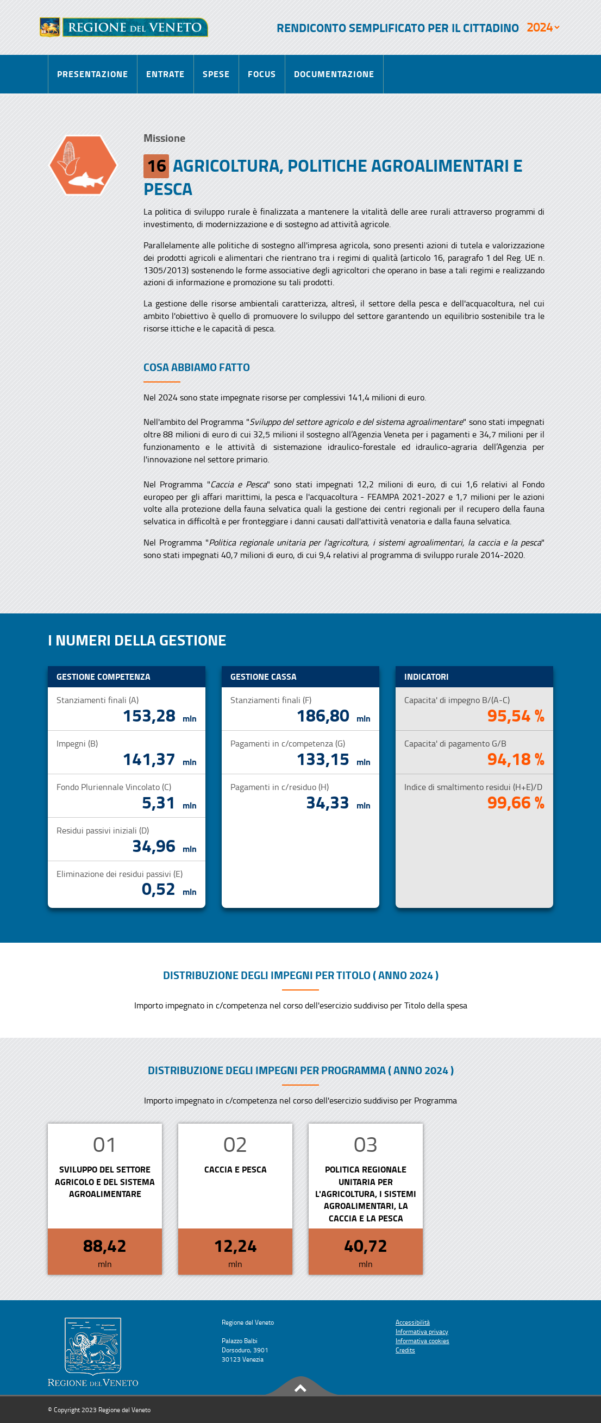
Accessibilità (413, 1322)
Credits (405, 1350)
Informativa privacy (422, 1331)
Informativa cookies (422, 1340)
